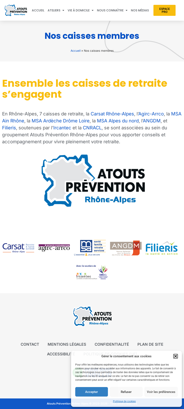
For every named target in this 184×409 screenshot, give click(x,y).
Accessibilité (61, 354)
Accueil (38, 10)
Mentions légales (67, 344)
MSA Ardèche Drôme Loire (61, 120)
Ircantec (62, 127)
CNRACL (92, 127)
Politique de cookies (124, 401)
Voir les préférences (161, 392)
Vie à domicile (81, 10)
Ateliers (56, 10)
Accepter (91, 392)
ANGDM (152, 120)
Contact (30, 344)
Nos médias (140, 10)
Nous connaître (112, 10)
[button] (175, 356)
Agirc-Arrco (151, 113)
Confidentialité (112, 344)
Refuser (126, 392)
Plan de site (150, 344)
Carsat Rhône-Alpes (112, 113)
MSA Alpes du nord (118, 120)
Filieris (9, 127)
